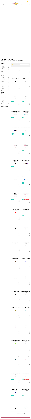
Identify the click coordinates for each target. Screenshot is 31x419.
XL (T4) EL (5, 78)
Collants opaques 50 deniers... (25, 127)
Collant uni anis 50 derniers (15, 340)
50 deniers (5, 67)
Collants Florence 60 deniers (26, 389)
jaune (5, 85)
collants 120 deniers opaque (15, 225)
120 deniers (5, 69)
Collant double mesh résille (15, 111)
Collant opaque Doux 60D (15, 193)
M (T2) (5, 75)
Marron (5, 86)
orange (5, 88)
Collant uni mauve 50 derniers (25, 291)
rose (5, 89)
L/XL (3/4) (5, 77)
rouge (5, 90)
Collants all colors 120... (15, 389)
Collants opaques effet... (15, 176)
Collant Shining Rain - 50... (15, 78)
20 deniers (5, 66)
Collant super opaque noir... (26, 405)
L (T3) (5, 76)
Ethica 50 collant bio (15, 405)
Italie (5, 108)
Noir (5, 87)
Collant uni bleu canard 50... (26, 307)
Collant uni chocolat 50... (15, 258)
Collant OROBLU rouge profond (15, 144)
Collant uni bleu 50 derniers (26, 258)
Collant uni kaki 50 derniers (15, 307)
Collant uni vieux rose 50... (26, 356)
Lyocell (5, 102)
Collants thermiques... (15, 160)
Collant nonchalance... (25, 78)
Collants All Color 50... (26, 225)
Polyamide (5, 103)
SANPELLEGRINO (5, 97)
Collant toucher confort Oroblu (25, 176)
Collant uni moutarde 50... (26, 340)
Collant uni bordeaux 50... (26, 242)
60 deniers (5, 68)
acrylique (5, 100)
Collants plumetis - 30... (15, 127)
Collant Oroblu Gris (26, 193)
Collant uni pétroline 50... (15, 356)
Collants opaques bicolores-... (25, 160)
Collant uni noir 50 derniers (15, 291)
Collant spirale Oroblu (26, 209)
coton (5, 101)
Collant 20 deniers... (26, 111)
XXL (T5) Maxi (5, 79)
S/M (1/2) (5, 74)
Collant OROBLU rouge (15, 209)
